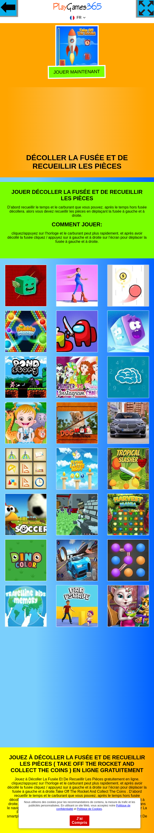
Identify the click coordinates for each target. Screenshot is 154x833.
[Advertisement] (77, 119)
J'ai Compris (79, 821)
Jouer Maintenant (77, 71)
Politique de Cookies (89, 809)
